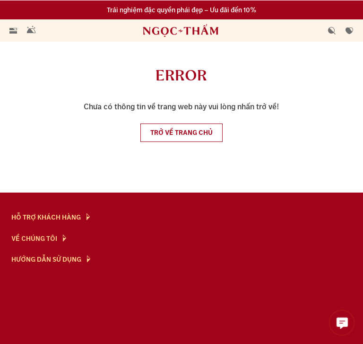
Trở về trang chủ (181, 133)
